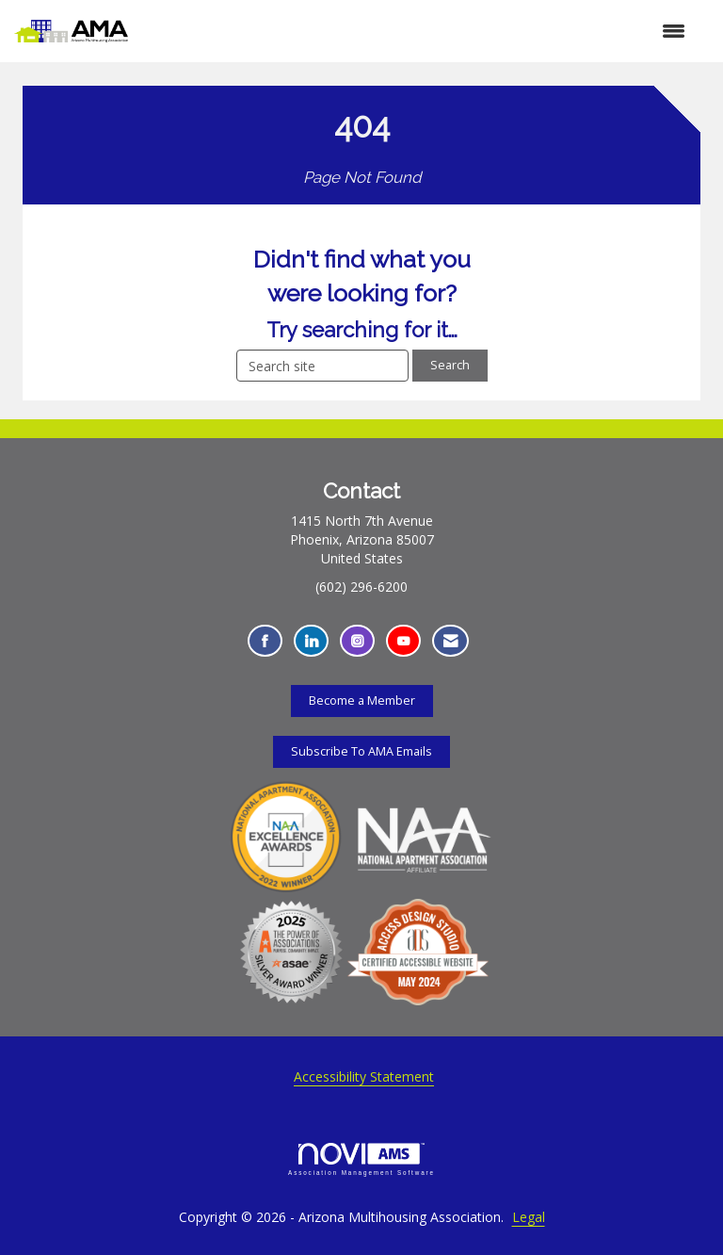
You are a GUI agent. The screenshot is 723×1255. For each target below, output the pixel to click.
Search (450, 365)
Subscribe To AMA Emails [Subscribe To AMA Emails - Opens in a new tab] (361, 751)
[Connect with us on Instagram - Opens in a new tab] (357, 641)
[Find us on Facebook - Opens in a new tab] (265, 641)
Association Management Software (361, 1159)
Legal (528, 1217)
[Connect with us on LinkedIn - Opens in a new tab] (311, 641)
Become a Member (362, 701)
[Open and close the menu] (416, 31)
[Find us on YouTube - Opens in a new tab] (403, 641)
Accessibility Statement (364, 1076)
